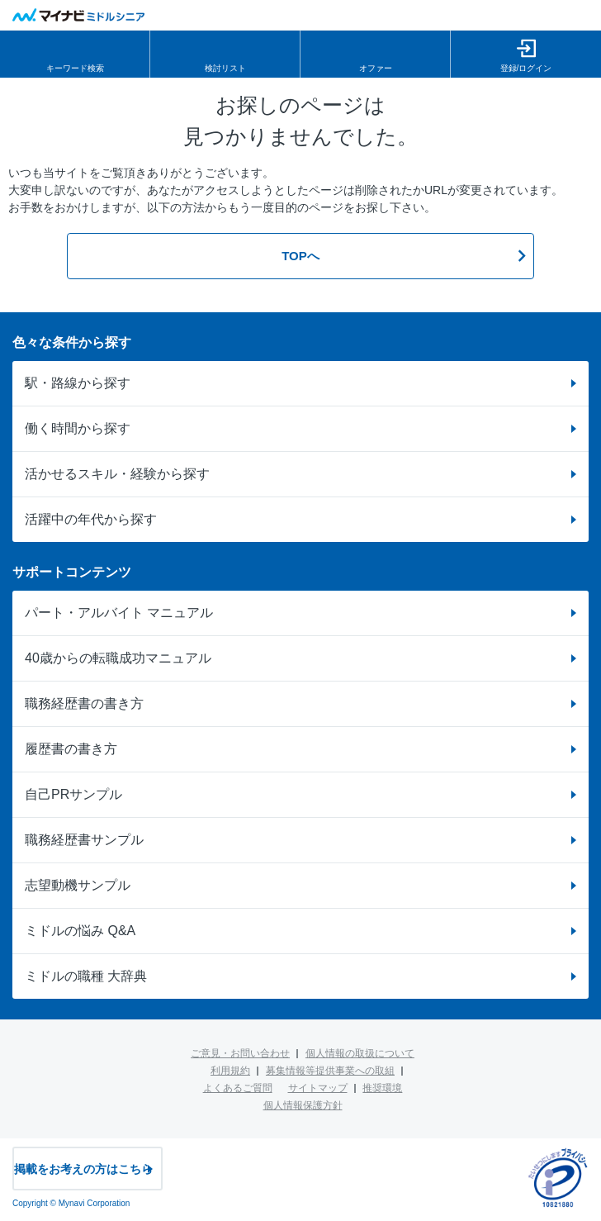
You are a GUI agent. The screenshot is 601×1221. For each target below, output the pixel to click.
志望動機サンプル (77, 885)
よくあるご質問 (237, 1088)
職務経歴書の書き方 (84, 703)
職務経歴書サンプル (84, 840)
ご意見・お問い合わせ (240, 1053)
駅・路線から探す (77, 383)
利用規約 (230, 1070)
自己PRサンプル (73, 794)
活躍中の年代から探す (91, 519)
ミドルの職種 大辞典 (86, 976)
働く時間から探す (77, 428)
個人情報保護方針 (303, 1105)
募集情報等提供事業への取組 (330, 1070)
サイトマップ (318, 1088)
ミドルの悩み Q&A (80, 931)
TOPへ (300, 256)
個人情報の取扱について (359, 1053)
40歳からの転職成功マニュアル (118, 658)
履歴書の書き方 (71, 749)
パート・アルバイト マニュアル (119, 613)
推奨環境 (382, 1088)
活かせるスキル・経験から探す (117, 474)
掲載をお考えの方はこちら (83, 1169)
